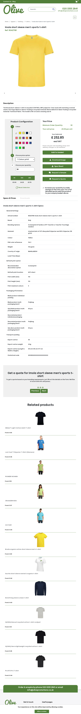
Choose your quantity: (23, 165)
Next (44, 391)
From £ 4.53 (8, 432)
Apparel (13, 21)
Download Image (58, 160)
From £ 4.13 (8, 627)
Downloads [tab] (25, 198)
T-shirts (27, 21)
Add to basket (57, 152)
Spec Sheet (57, 166)
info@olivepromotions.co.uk (68, 11)
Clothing (20, 21)
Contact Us (7, 1)
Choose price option (23, 155)
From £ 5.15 (8, 481)
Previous (35, 391)
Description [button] (8, 103)
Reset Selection (23, 187)
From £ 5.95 (8, 651)
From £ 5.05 (8, 457)
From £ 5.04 (8, 578)
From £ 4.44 (8, 529)
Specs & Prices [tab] (9, 198)
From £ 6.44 (8, 675)
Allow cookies (42, 711)
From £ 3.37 (8, 505)
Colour (18, 126)
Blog (14, 1)
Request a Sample (57, 172)
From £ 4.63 (8, 602)
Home (6, 21)
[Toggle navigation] (40, 17)
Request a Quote (57, 179)
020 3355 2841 (70, 9)
